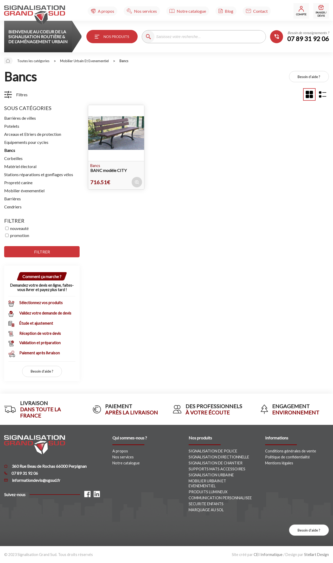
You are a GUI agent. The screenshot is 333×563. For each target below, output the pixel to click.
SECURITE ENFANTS (206, 504)
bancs (123, 61)
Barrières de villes (20, 118)
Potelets (11, 126)
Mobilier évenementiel (24, 190)
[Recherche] (148, 36)
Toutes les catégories (33, 61)
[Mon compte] (301, 11)
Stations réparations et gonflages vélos (38, 174)
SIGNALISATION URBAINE (211, 475)
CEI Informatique (268, 554)
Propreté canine (18, 182)
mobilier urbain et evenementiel (84, 61)
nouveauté (19, 228)
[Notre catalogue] (187, 11)
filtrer (42, 251)
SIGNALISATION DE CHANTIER (215, 463)
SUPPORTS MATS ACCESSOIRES (217, 469)
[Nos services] (142, 11)
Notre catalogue (126, 463)
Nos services (123, 457)
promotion (19, 235)
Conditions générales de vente (290, 451)
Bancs (9, 150)
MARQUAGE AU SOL (206, 510)
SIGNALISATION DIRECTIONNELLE (219, 457)
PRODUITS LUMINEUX (208, 492)
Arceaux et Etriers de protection (32, 134)
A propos (120, 451)
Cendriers (13, 206)
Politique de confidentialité (287, 457)
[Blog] (225, 11)
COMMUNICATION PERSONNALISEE (220, 498)
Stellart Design (316, 554)
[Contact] (257, 11)
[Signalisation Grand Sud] (34, 15)
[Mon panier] (321, 11)
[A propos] (102, 11)
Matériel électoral (20, 166)
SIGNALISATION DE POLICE (213, 451)
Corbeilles (13, 158)
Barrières (12, 198)
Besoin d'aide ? (309, 77)
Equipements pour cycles (26, 142)
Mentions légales (279, 463)
